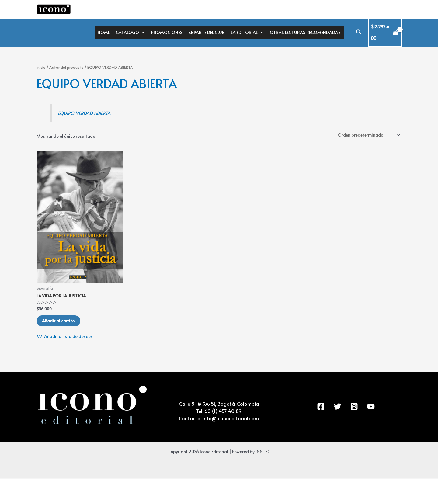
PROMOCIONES (166, 32)
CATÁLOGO (130, 32)
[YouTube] (371, 407)
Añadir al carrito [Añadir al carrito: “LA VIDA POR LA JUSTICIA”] (59, 321)
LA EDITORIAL (247, 32)
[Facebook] (321, 407)
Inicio (41, 67)
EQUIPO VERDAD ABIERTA (85, 113)
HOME (104, 32)
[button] (64, 336)
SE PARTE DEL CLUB (207, 32)
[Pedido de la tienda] (368, 135)
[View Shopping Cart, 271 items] (385, 33)
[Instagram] (354, 407)
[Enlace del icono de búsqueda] (359, 32)
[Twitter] (337, 407)
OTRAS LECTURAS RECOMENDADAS (305, 32)
